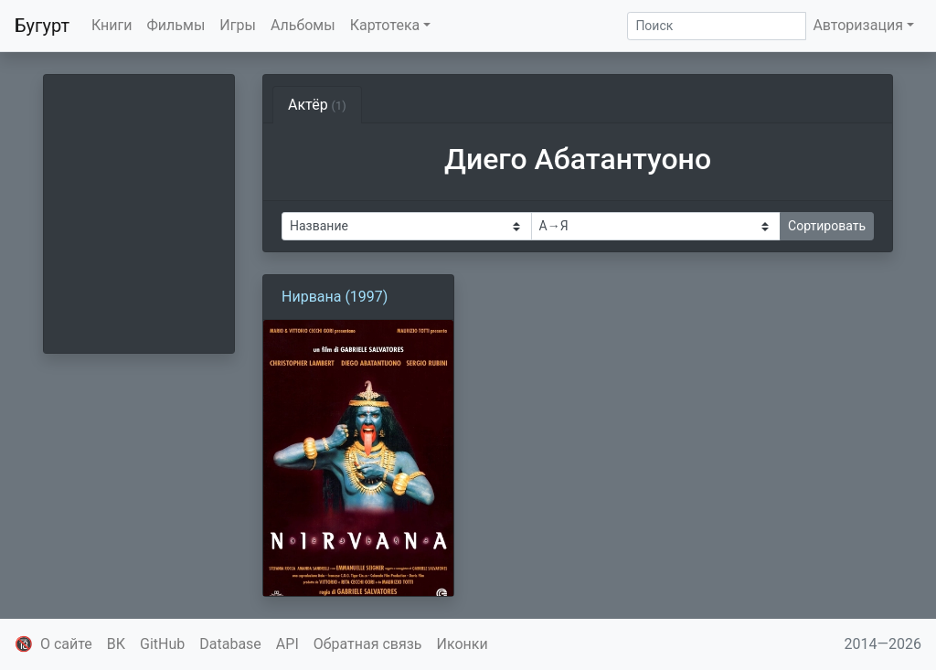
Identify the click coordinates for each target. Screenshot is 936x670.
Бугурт (42, 26)
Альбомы (303, 25)
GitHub (162, 644)
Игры (237, 25)
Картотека (385, 25)
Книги (112, 25)
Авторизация (858, 25)
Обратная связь (368, 644)
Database (230, 644)
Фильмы (176, 25)
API (287, 644)
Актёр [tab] (317, 104)
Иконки (462, 644)
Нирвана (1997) (335, 296)
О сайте (66, 644)
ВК (116, 644)
